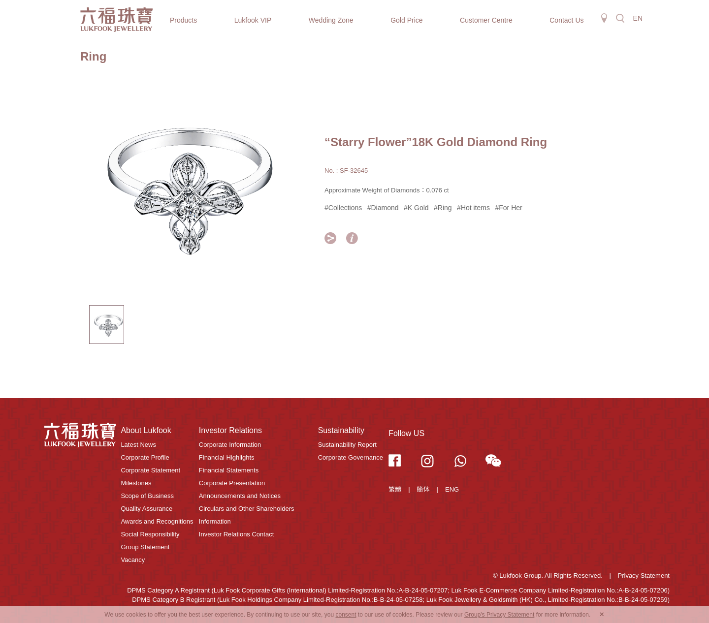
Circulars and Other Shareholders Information (246, 515)
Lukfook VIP (253, 20)
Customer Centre (486, 20)
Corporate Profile (145, 457)
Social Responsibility (150, 534)
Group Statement (145, 547)
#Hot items (473, 208)
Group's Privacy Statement (499, 614)
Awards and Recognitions (157, 521)
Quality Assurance (146, 508)
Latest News (138, 444)
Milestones (136, 483)
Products (183, 20)
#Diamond (383, 208)
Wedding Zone (331, 20)
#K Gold (416, 208)
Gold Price (406, 20)
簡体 (423, 489)
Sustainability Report (347, 444)
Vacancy (133, 559)
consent (345, 614)
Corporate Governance (350, 457)
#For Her (508, 208)
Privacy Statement (644, 575)
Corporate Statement (150, 470)
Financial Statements (228, 470)
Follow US (406, 433)
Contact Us (566, 20)
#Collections (343, 208)
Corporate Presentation (232, 483)
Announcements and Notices (240, 495)
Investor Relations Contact (236, 534)
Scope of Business (147, 495)
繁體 (394, 489)
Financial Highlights (227, 457)
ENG (452, 489)
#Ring (443, 208)
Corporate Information (230, 444)
